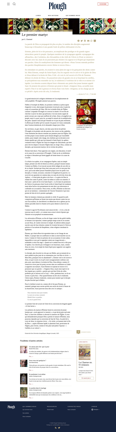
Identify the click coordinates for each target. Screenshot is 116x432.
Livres (38, 15)
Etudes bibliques (35, 30)
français (95, 410)
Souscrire (102, 4)
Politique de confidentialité (53, 425)
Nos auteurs (53, 15)
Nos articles (24, 30)
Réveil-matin (50, 409)
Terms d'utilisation (65, 425)
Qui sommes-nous (73, 15)
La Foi (29, 30)
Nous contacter (27, 416)
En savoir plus (86, 378)
